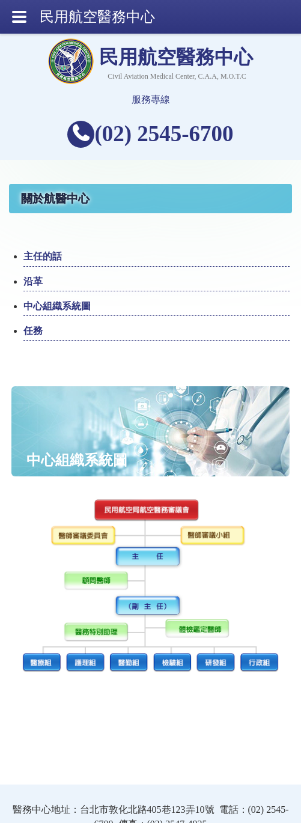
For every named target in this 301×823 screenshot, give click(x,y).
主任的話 (42, 256)
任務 (33, 331)
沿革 (33, 281)
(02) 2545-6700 (163, 133)
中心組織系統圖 (57, 306)
